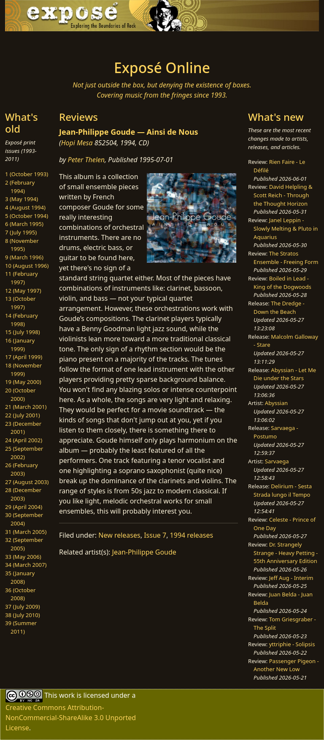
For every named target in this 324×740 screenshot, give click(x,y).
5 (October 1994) (26, 216)
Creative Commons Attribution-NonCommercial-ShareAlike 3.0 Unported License (70, 717)
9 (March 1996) (24, 257)
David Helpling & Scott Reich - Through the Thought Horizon (283, 195)
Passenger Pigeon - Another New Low (286, 665)
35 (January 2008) (20, 577)
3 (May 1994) (21, 199)
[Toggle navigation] (32, 43)
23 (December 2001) (23, 428)
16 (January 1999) (20, 345)
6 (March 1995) (24, 224)
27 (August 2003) (27, 482)
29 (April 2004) (23, 507)
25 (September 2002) (24, 453)
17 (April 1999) (23, 357)
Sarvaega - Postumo (276, 432)
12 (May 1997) (23, 290)
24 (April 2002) (23, 440)
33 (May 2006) (23, 556)
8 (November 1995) (22, 245)
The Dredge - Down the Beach (279, 307)
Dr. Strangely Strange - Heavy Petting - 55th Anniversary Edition (286, 553)
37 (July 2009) (22, 606)
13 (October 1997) (20, 303)
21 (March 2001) (25, 407)
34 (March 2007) (25, 565)
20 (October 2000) (20, 394)
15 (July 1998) (22, 332)
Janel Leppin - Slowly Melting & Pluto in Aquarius (286, 228)
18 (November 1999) (23, 370)
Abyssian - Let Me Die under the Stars (285, 374)
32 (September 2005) (24, 544)
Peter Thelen (86, 159)
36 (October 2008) (20, 594)
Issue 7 (155, 535)
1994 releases (191, 535)
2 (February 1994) (20, 187)
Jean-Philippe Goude (144, 552)
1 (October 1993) (26, 174)
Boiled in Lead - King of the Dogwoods (282, 283)
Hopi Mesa (77, 142)
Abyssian (276, 403)
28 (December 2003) (23, 494)
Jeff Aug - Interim (291, 578)
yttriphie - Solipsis (292, 644)
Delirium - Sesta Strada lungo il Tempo (283, 490)
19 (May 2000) (23, 382)
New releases (119, 535)
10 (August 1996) (27, 265)
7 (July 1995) (21, 232)
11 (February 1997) (21, 278)
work (67, 694)
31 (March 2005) (25, 532)
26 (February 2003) (21, 469)
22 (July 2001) (22, 415)
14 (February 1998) (21, 320)
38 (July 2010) (22, 615)
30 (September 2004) (24, 519)
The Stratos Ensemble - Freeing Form (286, 258)
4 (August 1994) (25, 207)
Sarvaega (277, 461)
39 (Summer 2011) (21, 627)
